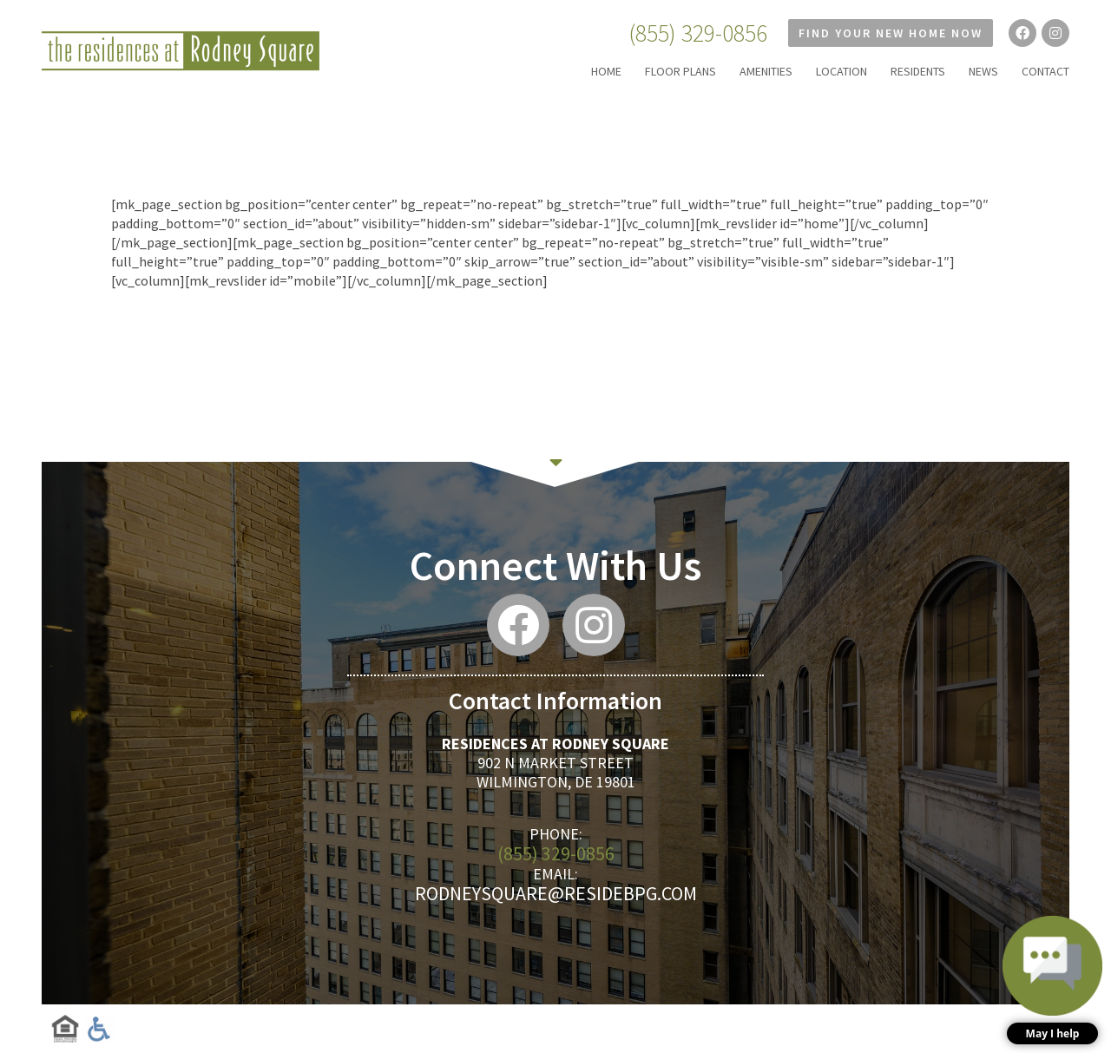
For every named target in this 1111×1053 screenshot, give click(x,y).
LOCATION (841, 71)
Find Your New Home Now (891, 33)
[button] (1052, 980)
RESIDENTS (918, 71)
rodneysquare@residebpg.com (556, 893)
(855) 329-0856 (697, 33)
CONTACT (1045, 71)
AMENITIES (766, 71)
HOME (606, 71)
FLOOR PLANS (680, 71)
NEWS (983, 71)
